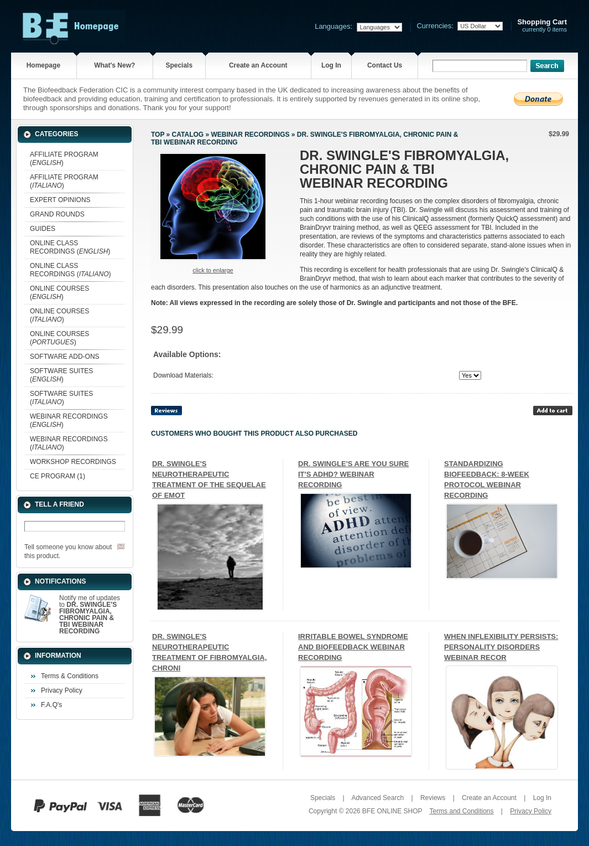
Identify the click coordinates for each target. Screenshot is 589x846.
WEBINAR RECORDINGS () (69, 420)
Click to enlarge (212, 270)
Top (157, 134)
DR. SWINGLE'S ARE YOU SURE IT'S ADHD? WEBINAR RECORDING (353, 474)
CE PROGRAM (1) (57, 476)
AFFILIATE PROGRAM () (64, 159)
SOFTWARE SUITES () (61, 375)
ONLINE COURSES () (59, 293)
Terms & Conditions (69, 676)
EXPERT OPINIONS (60, 200)
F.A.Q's (51, 705)
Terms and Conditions (461, 811)
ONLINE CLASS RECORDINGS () (70, 247)
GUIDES (42, 229)
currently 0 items (542, 26)
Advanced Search (377, 798)
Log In (331, 65)
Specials (178, 65)
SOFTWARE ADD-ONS (65, 356)
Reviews (432, 798)
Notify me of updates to (89, 614)
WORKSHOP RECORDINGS (73, 462)
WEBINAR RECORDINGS (250, 134)
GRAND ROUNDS (57, 214)
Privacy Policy (61, 690)
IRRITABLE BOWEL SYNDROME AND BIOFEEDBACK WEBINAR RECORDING (353, 647)
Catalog (188, 134)
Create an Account (258, 65)
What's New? (114, 65)
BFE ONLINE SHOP (392, 811)
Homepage (43, 65)
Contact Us (384, 65)
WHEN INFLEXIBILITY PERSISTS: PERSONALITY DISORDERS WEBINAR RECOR (501, 647)
